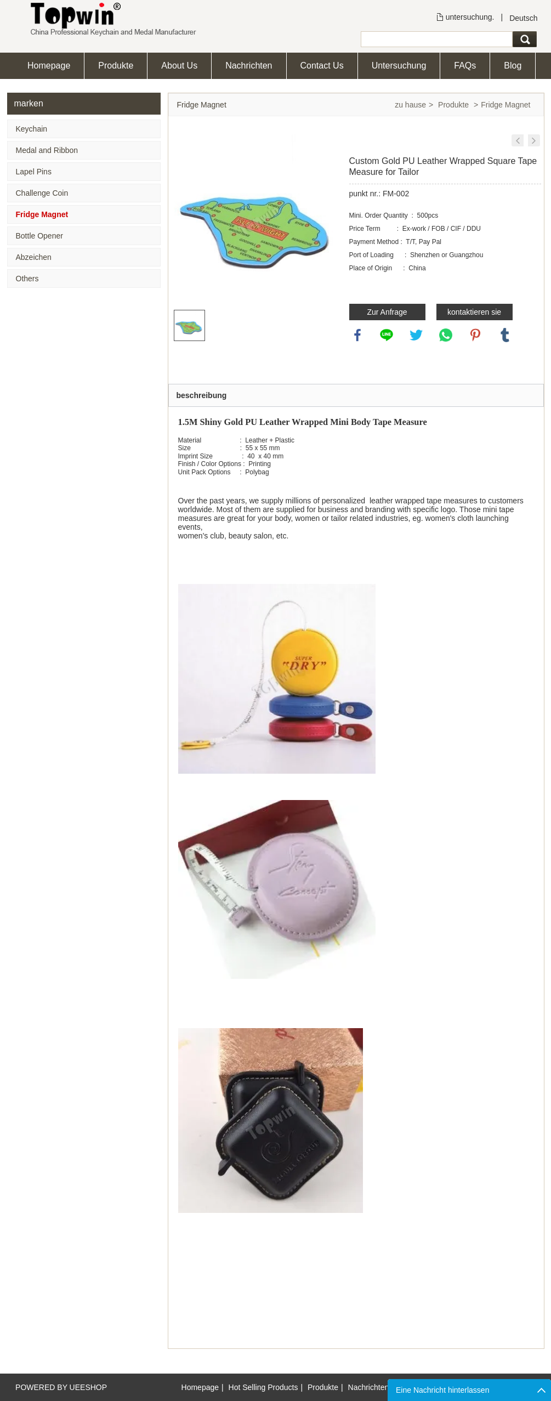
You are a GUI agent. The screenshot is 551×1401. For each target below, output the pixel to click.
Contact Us (322, 65)
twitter (416, 335)
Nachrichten (248, 65)
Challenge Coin (42, 193)
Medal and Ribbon (47, 150)
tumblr (505, 335)
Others (27, 278)
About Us (179, 65)
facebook (357, 335)
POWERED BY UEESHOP (61, 1387)
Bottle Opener (39, 235)
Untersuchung (399, 65)
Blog (512, 65)
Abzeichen (34, 257)
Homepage (48, 65)
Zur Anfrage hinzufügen (387, 314)
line (386, 335)
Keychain (32, 128)
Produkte (115, 65)
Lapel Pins (34, 171)
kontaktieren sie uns (474, 314)
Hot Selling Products (263, 1387)
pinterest (475, 335)
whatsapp (446, 335)
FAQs (465, 65)
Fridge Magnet (42, 214)
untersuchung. (470, 17)
